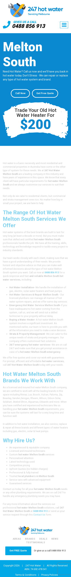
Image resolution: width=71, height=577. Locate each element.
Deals (43, 538)
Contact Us (39, 519)
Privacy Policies (49, 575)
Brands (30, 538)
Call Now (20, 93)
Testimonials (35, 542)
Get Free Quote (45, 93)
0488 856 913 (28, 26)
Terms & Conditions (25, 575)
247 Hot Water (33, 565)
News (54, 538)
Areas (17, 538)
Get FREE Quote (18, 550)
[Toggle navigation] (64, 24)
